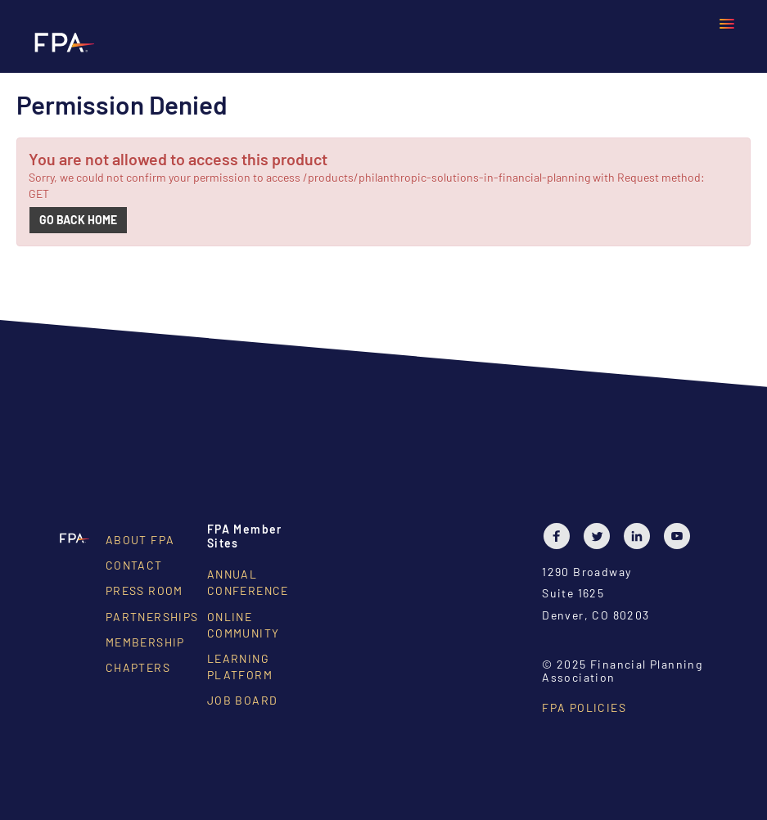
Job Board (242, 700)
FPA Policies (584, 707)
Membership (145, 642)
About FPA (140, 540)
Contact (134, 565)
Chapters (138, 667)
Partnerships (152, 617)
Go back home (78, 220)
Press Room (144, 590)
